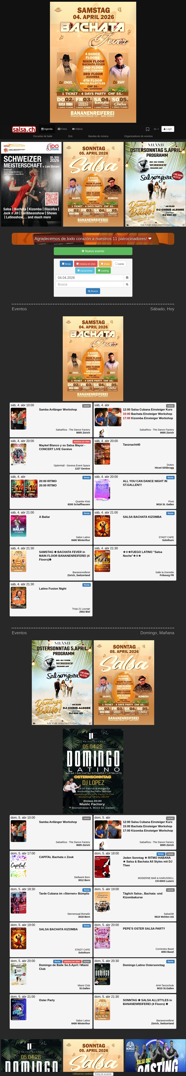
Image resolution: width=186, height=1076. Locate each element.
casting (103, 270)
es (156, 129)
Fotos (62, 129)
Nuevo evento (93, 251)
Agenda (46, 129)
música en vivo (85, 264)
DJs (70, 136)
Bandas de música (98, 136)
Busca (93, 291)
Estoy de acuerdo (103, 1074)
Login (168, 129)
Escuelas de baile (42, 136)
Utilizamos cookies (83, 1073)
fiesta (66, 264)
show (105, 264)
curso (119, 264)
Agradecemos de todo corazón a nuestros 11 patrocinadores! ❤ (93, 238)
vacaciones (84, 270)
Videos (77, 129)
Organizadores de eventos (138, 136)
